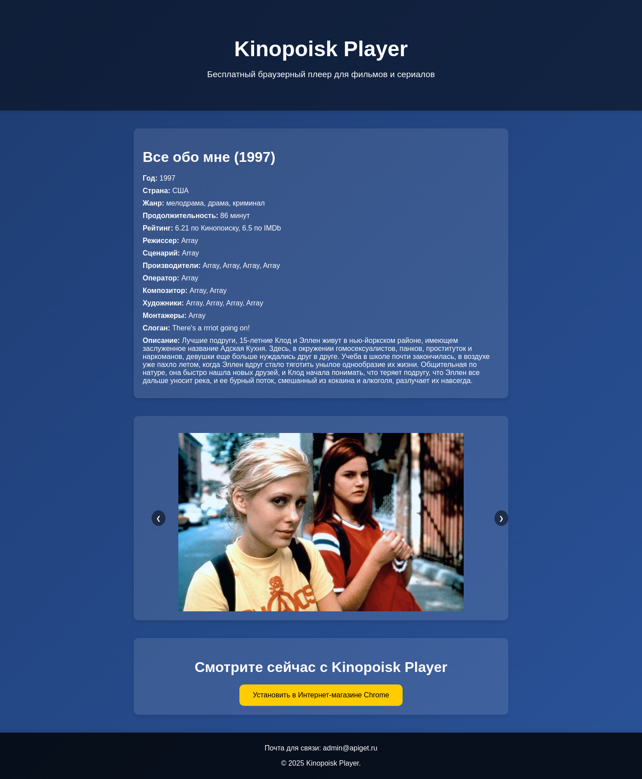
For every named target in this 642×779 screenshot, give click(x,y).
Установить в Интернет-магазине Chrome (321, 695)
